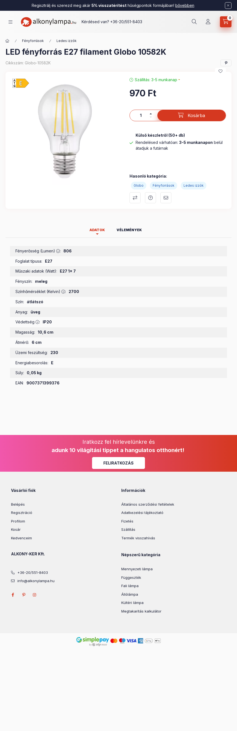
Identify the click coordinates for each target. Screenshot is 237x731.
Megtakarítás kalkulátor (141, 611)
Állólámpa (129, 594)
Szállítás (128, 529)
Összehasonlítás (135, 197)
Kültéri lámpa (132, 602)
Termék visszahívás (138, 538)
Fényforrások (33, 41)
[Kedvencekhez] (220, 71)
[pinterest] (225, 63)
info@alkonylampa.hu (36, 581)
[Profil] (208, 21)
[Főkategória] (7, 40)
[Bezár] (228, 5)
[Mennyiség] (140, 115)
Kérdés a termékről (150, 197)
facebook (12, 594)
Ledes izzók (66, 41)
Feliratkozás (118, 463)
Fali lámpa (130, 586)
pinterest (23, 594)
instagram (34, 594)
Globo (139, 185)
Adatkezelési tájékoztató (142, 512)
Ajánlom (165, 197)
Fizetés (127, 521)
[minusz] (151, 117)
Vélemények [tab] (129, 230)
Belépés (18, 504)
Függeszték (131, 577)
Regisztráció (21, 512)
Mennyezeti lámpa (137, 569)
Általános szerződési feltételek (147, 504)
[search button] (194, 21)
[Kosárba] (191, 115)
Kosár (16, 529)
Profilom (18, 521)
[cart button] (225, 21)
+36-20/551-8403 (126, 21)
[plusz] (151, 113)
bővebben (184, 5)
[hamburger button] (10, 22)
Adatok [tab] (97, 230)
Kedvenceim (21, 538)
